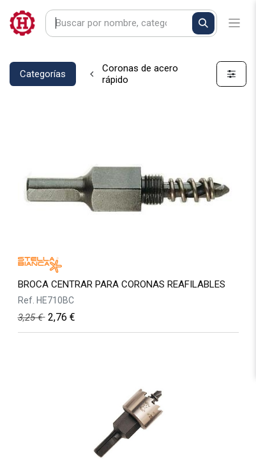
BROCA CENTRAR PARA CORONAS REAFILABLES (121, 284)
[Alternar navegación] (234, 23)
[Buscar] (203, 23)
